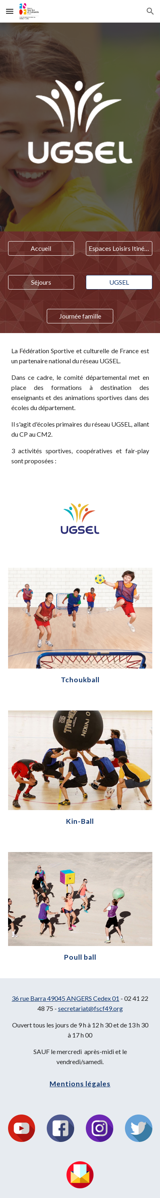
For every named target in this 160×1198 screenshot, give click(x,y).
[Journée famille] (80, 316)
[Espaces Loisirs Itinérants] (119, 248)
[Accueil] (41, 248)
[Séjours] (41, 282)
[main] (80, 406)
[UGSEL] (119, 282)
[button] (9, 11)
